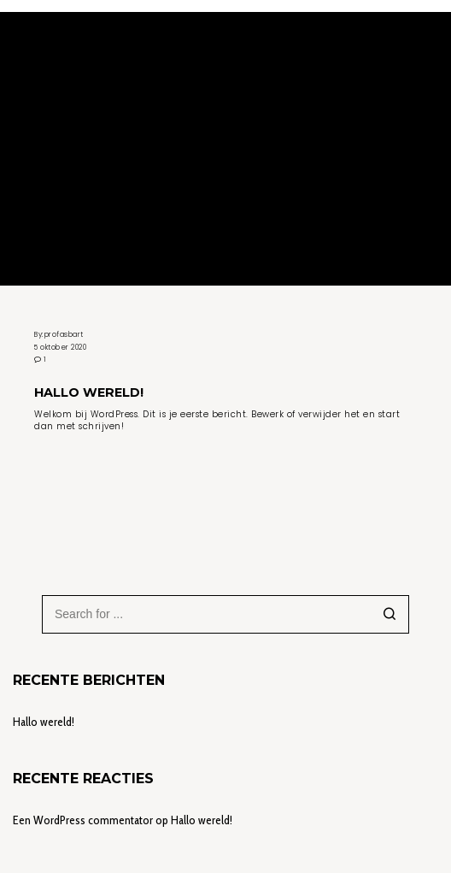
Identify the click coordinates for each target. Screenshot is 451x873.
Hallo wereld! (43, 721)
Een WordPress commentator (83, 820)
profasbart (64, 334)
